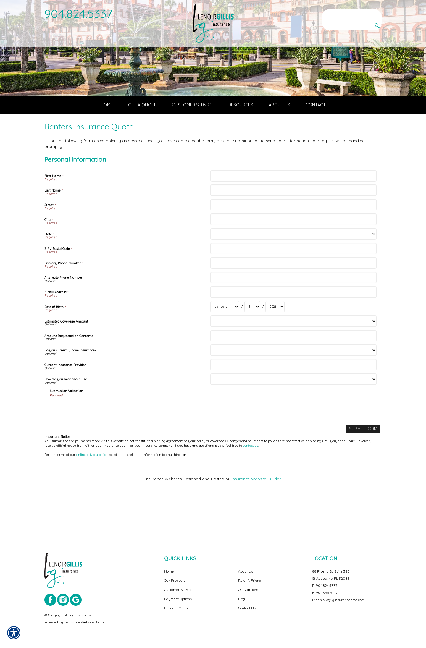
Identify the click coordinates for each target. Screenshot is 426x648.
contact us (250, 485)
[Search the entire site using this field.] (351, 13)
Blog (241, 599)
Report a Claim (176, 608)
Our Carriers (248, 589)
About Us (245, 571)
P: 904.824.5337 (324, 585)
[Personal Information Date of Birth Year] (275, 347)
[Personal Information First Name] (293, 216)
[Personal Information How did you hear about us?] (293, 419)
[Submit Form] (364, 469)
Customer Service (178, 589)
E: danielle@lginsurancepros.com (338, 599)
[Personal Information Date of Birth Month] (224, 347)
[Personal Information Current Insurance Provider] (293, 405)
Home (169, 571)
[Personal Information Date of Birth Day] (252, 347)
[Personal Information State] (293, 274)
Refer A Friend (249, 580)
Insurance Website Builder (256, 518)
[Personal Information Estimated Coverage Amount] (293, 361)
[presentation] (95, 449)
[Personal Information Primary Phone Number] (293, 303)
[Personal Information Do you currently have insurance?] (293, 390)
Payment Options (178, 599)
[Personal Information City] (293, 259)
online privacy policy (92, 494)
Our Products (174, 580)
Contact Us (247, 608)
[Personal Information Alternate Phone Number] (293, 317)
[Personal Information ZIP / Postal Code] (293, 288)
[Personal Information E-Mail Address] (293, 332)
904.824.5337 (78, 13)
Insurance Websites (163, 518)
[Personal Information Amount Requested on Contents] (293, 376)
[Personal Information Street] (293, 245)
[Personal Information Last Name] (293, 230)
